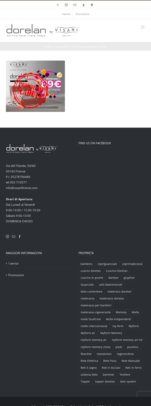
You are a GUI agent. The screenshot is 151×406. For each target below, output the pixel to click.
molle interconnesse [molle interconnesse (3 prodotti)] (94, 326)
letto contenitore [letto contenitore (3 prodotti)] (91, 291)
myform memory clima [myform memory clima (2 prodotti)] (95, 347)
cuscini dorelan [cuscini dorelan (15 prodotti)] (91, 271)
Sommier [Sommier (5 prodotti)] (108, 374)
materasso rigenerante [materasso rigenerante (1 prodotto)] (96, 312)
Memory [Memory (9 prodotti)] (121, 312)
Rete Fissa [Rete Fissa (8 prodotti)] (109, 361)
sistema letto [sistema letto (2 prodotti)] (89, 374)
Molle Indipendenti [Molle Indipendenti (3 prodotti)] (118, 319)
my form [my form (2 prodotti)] (117, 326)
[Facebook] (19, 236)
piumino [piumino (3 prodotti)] (132, 347)
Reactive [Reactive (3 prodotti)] (86, 354)
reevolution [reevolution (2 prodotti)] (104, 354)
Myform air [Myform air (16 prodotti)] (88, 333)
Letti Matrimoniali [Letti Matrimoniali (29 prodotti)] (110, 284)
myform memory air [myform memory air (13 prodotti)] (94, 340)
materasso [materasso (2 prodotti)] (87, 298)
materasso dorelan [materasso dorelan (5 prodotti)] (111, 298)
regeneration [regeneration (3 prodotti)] (125, 354)
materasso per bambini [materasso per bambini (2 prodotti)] (96, 305)
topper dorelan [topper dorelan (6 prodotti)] (105, 381)
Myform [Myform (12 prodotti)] (134, 326)
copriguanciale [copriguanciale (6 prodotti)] (107, 264)
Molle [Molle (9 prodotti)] (135, 312)
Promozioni (16, 275)
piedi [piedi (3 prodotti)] (118, 347)
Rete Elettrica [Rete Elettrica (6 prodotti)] (89, 361)
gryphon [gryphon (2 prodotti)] (129, 278)
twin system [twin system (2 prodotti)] (128, 381)
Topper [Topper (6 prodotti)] (85, 381)
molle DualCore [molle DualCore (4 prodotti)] (91, 319)
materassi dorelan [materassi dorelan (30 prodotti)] (120, 291)
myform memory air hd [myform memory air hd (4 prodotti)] (127, 340)
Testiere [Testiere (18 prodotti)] (125, 374)
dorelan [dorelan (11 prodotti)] (113, 278)
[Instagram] (7, 236)
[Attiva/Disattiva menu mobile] (143, 27)
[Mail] (13, 236)
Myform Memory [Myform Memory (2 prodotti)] (111, 333)
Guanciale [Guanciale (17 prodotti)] (87, 284)
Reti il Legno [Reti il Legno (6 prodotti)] (89, 368)
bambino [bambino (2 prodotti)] (86, 264)
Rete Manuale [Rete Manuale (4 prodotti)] (131, 361)
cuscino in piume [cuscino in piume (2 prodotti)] (92, 278)
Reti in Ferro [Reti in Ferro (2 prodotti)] (133, 368)
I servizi (13, 263)
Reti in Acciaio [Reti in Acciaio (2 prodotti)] (111, 368)
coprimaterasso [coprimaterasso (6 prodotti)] (132, 264)
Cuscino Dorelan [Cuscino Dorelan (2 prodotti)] (117, 271)
